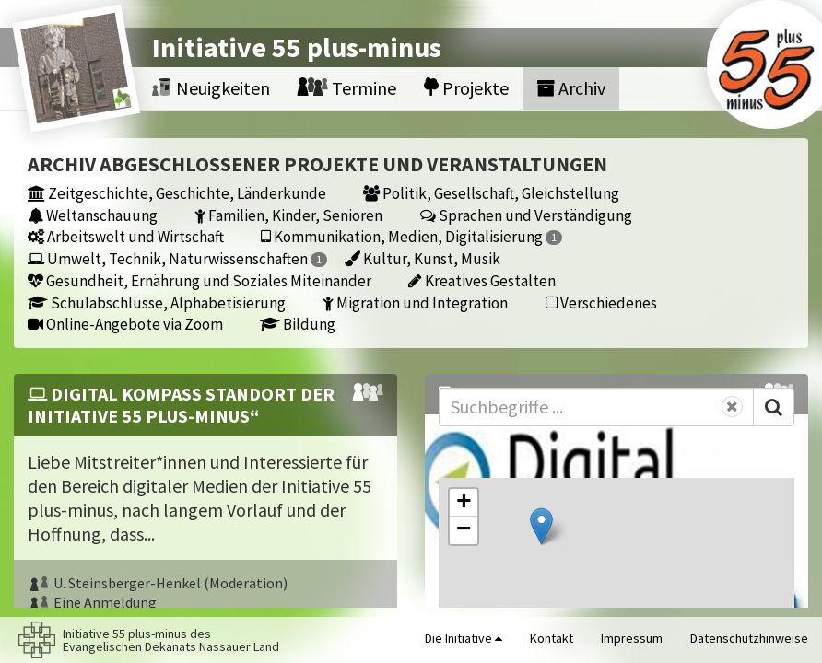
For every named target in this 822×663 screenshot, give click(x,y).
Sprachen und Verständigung (526, 215)
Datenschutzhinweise (749, 638)
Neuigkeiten (211, 87)
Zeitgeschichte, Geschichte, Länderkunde (177, 193)
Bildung (297, 323)
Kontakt (551, 638)
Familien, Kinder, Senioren (288, 215)
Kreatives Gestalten (482, 280)
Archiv (570, 87)
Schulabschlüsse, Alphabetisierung (157, 302)
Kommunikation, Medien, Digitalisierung (411, 236)
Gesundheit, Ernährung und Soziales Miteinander (199, 280)
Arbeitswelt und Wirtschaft (126, 236)
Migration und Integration (415, 302)
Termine (347, 87)
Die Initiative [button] (463, 638)
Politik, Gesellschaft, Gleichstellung (491, 193)
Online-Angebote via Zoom (125, 323)
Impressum (632, 638)
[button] (541, 526)
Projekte (466, 87)
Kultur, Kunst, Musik (422, 258)
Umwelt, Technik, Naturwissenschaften (177, 258)
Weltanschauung (93, 215)
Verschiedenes (601, 302)
